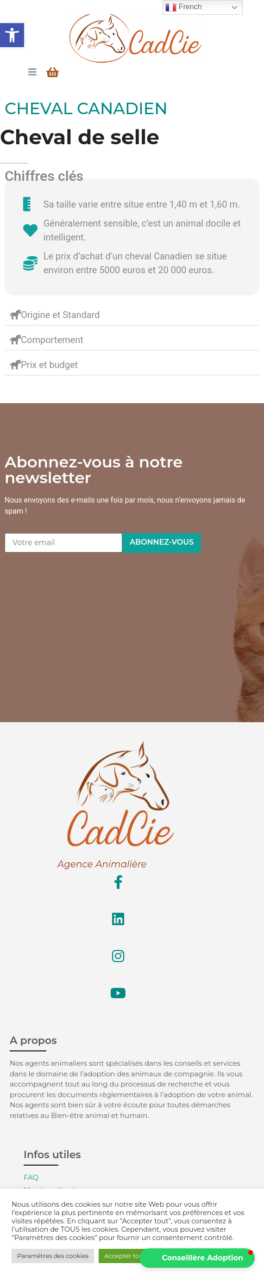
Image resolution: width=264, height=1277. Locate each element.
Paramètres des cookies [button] (52, 1255)
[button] (12, 35)
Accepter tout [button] (124, 1255)
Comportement (52, 339)
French (183, 7)
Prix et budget (49, 364)
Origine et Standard (60, 314)
